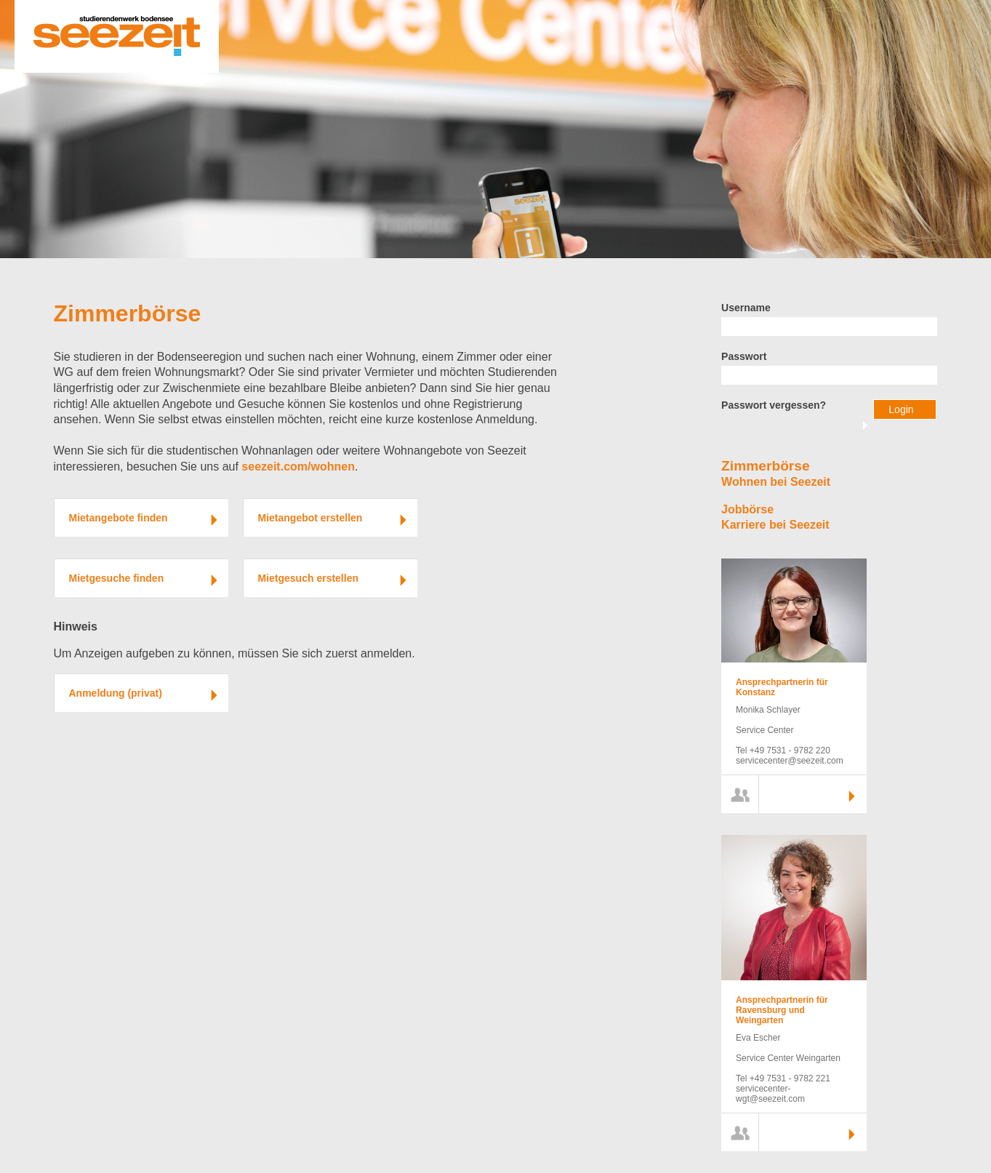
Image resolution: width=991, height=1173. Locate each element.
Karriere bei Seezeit (775, 525)
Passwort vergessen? (773, 405)
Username (746, 307)
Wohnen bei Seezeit (775, 482)
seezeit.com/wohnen (298, 466)
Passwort (743, 356)
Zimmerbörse (127, 313)
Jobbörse (747, 509)
